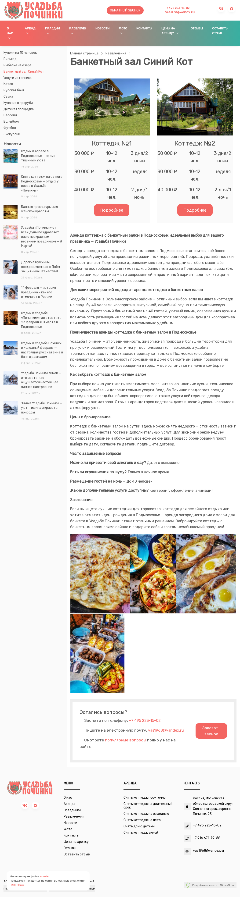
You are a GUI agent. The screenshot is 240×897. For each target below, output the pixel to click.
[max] (35, 805)
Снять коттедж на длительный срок (148, 805)
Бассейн (10, 115)
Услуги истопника (18, 78)
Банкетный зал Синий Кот (24, 72)
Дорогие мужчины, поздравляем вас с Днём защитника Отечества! (40, 266)
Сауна (8, 97)
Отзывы (197, 28)
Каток (8, 84)
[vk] (25, 805)
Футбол (10, 128)
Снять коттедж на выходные (146, 814)
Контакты (144, 28)
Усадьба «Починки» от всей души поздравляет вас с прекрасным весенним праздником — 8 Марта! (41, 237)
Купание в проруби (18, 103)
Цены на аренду (168, 31)
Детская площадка (19, 109)
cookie (44, 876)
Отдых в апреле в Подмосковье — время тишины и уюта (38, 155)
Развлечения (77, 28)
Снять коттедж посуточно (145, 798)
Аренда (30, 28)
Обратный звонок (125, 10)
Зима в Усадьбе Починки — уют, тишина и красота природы (41, 407)
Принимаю (17, 884)
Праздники (52, 28)
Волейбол (11, 122)
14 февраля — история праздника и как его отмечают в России (38, 292)
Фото (123, 28)
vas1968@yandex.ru (180, 12)
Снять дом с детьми (139, 826)
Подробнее (111, 210)
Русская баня (14, 90)
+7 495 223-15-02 (177, 8)
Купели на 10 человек (20, 53)
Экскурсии (12, 134)
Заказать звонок (211, 731)
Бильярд (10, 59)
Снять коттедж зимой (141, 833)
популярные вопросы (125, 740)
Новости (102, 28)
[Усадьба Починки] (34, 10)
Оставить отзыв (220, 31)
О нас (10, 31)
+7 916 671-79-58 (206, 838)
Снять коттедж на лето (142, 820)
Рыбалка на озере (18, 65)
